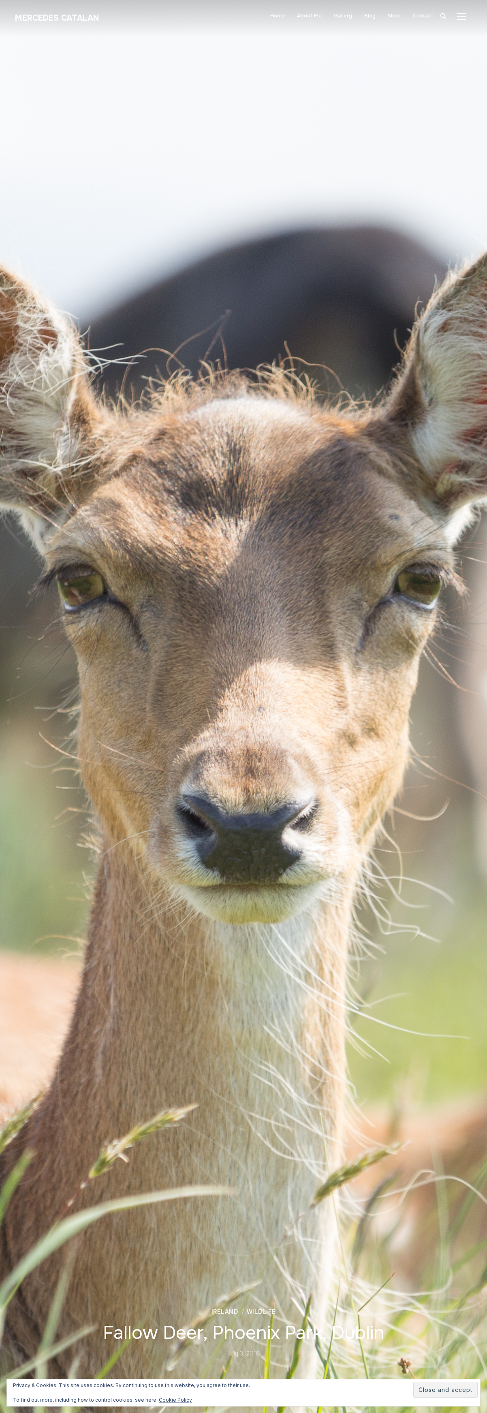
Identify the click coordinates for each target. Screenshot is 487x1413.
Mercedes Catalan (60, 18)
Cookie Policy (175, 1400)
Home (277, 15)
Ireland (224, 1311)
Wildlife (261, 1311)
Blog (370, 15)
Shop (394, 15)
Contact (423, 15)
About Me (309, 15)
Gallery (343, 15)
